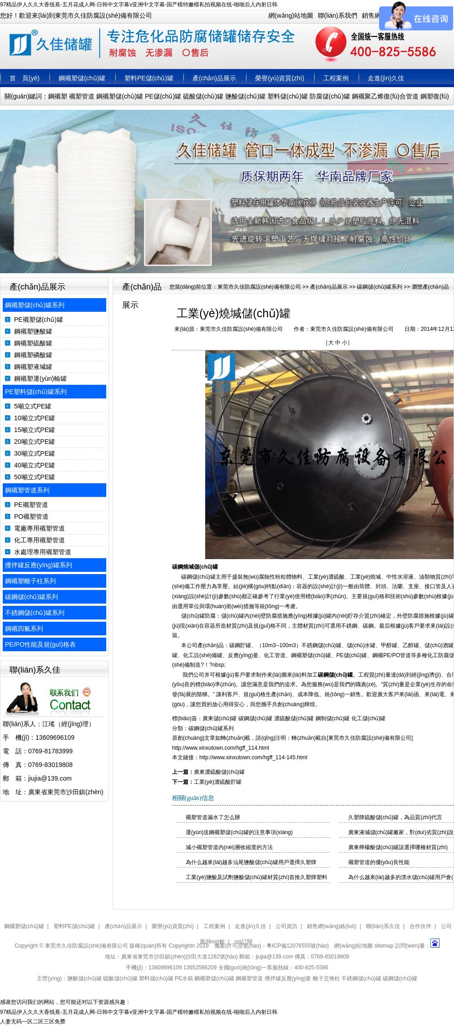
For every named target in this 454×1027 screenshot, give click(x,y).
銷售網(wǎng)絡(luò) (331, 926)
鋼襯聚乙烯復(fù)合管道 (385, 96)
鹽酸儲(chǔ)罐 (245, 96)
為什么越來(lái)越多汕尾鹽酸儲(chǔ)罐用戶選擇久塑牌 (251, 862)
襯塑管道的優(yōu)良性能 (379, 862)
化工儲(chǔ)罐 (368, 718)
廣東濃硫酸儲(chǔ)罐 (219, 772)
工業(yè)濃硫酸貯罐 (218, 782)
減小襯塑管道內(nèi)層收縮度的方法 (229, 847)
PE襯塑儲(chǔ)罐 (38, 319)
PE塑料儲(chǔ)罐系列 (36, 391)
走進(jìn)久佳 (386, 78)
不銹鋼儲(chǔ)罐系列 (34, 612)
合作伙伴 (420, 926)
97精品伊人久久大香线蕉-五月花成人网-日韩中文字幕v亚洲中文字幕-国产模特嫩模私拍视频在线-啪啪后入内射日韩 (138, 4)
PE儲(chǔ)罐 (163, 96)
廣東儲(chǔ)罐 (219, 718)
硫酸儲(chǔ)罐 (203, 96)
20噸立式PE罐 (34, 441)
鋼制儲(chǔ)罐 (333, 718)
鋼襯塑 (57, 96)
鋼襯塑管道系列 (27, 490)
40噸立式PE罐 (34, 465)
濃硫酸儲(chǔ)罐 (294, 718)
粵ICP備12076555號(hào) (297, 946)
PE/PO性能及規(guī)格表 (40, 644)
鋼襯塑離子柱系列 (30, 581)
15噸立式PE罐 (34, 429)
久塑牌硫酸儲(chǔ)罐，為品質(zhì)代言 (395, 817)
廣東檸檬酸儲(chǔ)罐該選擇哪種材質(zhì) (398, 847)
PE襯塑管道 (31, 504)
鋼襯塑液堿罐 (33, 366)
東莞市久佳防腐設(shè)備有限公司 (259, 287)
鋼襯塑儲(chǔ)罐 (82, 78)
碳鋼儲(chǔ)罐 (335, 675)
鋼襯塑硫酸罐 (33, 343)
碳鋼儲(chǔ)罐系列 (31, 596)
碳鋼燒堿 (183, 567)
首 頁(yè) (24, 78)
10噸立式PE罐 (34, 418)
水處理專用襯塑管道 (42, 551)
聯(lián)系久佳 (383, 926)
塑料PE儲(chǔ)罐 (148, 78)
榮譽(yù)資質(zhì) (279, 78)
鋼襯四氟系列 (24, 628)
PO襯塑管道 (31, 516)
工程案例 (336, 78)
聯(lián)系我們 (337, 15)
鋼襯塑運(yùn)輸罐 (40, 378)
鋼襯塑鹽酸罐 (33, 331)
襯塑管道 (81, 96)
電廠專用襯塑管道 (39, 528)
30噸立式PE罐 (34, 453)
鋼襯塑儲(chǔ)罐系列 (34, 305)
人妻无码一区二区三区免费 (32, 1021)
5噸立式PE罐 (32, 406)
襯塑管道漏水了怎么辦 (213, 817)
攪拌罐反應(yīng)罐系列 (38, 565)
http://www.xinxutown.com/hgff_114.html (220, 748)
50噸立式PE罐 (34, 477)
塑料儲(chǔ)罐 (287, 96)
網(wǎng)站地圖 (290, 15)
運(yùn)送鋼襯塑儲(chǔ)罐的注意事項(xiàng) (239, 832)
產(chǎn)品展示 (214, 78)
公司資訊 (286, 926)
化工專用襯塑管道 (39, 540)
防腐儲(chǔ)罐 (330, 96)
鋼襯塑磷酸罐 (33, 355)
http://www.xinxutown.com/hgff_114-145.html (253, 757)
